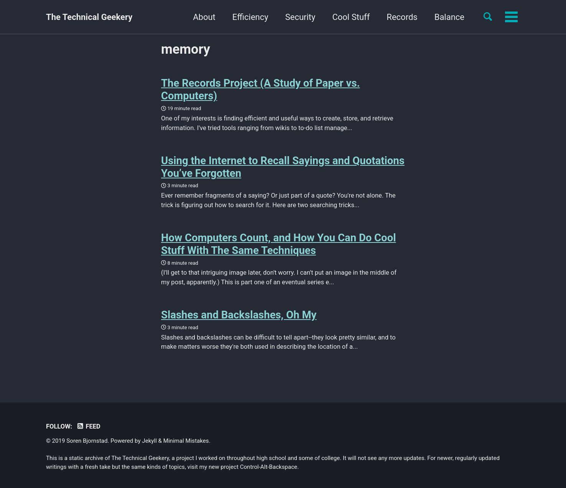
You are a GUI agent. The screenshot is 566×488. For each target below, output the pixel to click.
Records (402, 17)
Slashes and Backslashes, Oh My (238, 314)
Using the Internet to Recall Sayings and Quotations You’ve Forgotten (283, 167)
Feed (88, 426)
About (204, 17)
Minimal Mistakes (186, 440)
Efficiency (250, 17)
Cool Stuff (351, 17)
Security (300, 17)
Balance (449, 17)
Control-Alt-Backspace (268, 466)
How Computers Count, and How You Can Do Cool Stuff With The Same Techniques (278, 244)
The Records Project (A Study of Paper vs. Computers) (260, 89)
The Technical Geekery (89, 17)
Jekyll (149, 440)
